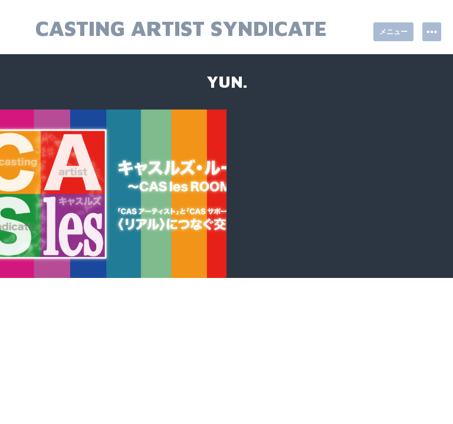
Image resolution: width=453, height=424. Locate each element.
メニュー (393, 31)
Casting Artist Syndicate (181, 28)
